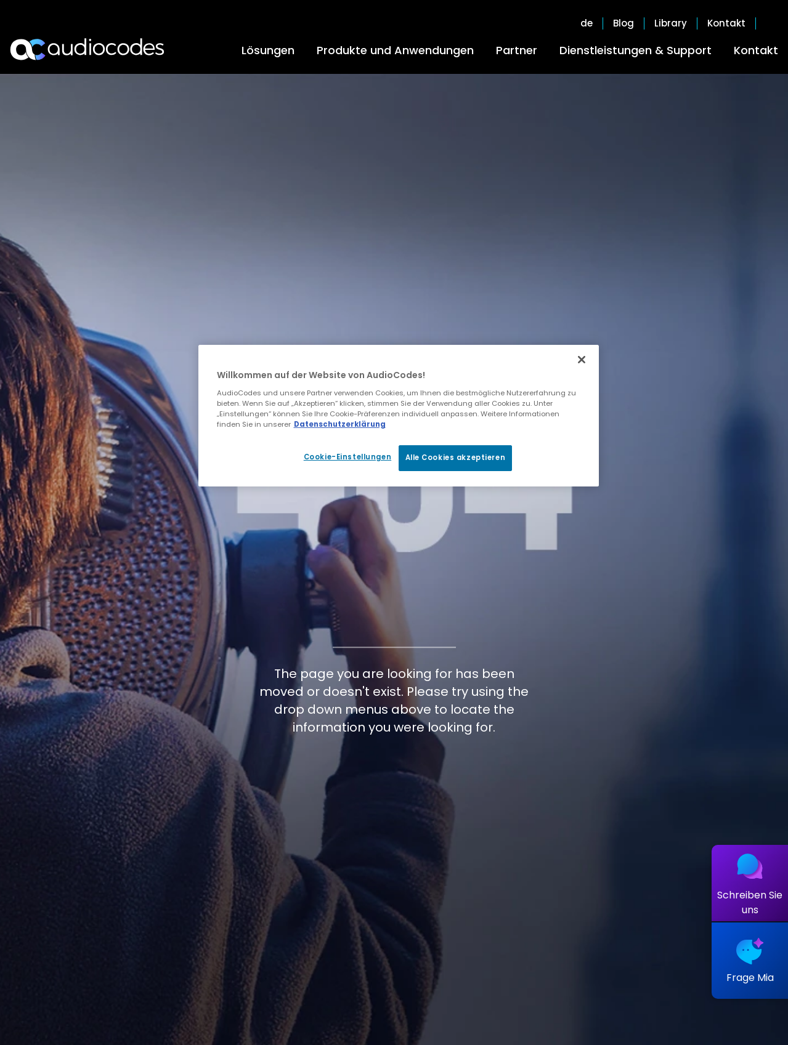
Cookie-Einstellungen (347, 457)
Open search (772, 23)
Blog (623, 23)
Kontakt (756, 50)
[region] (398, 415)
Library (670, 23)
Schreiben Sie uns (749, 902)
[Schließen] (581, 359)
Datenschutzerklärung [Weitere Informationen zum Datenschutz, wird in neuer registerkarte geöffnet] (340, 424)
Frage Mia (750, 977)
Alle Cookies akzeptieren (455, 457)
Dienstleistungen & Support (635, 50)
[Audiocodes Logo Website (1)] (88, 49)
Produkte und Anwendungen (395, 50)
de (586, 23)
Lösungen (268, 50)
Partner (516, 50)
